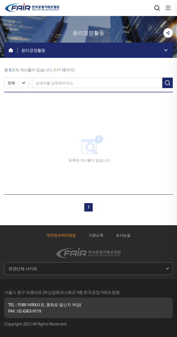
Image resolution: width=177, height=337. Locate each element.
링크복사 (168, 33)
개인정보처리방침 (61, 235)
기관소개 (95, 235)
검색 (167, 83)
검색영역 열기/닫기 (157, 8)
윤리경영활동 (33, 50)
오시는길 (123, 235)
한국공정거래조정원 (32, 7)
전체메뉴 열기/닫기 (168, 8)
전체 (11, 82)
